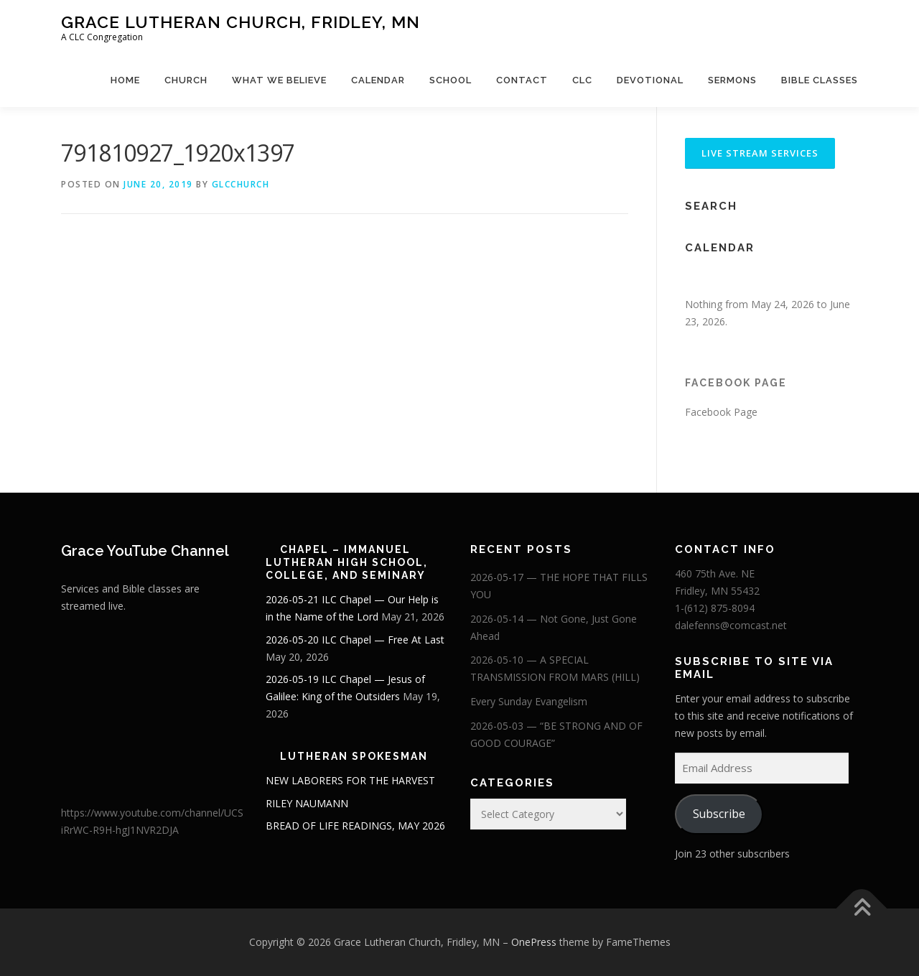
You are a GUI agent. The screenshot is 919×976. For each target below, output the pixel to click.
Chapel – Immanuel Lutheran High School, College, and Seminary (347, 562)
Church (185, 80)
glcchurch (241, 184)
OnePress (533, 942)
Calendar (378, 80)
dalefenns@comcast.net (731, 625)
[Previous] (702, 280)
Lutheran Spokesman (354, 756)
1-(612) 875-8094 (715, 608)
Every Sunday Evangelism (528, 701)
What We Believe (279, 80)
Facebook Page (736, 383)
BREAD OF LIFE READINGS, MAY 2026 (355, 825)
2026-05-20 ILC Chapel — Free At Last (355, 639)
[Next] (840, 280)
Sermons (732, 80)
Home (125, 80)
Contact (522, 80)
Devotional (650, 80)
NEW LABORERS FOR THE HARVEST (350, 780)
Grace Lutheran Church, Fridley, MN (240, 22)
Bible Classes (819, 80)
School (450, 80)
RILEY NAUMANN (307, 803)
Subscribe (719, 814)
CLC (582, 80)
